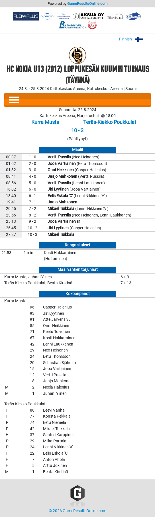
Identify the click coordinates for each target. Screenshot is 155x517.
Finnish (135, 39)
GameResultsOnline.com (87, 3)
